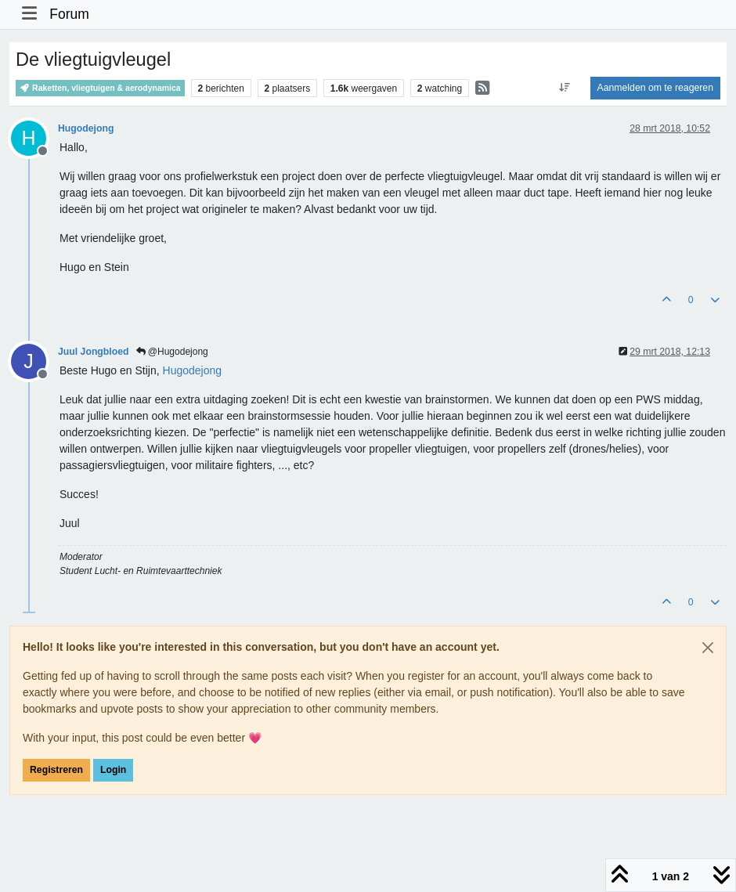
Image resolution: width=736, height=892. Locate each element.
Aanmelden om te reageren (655, 87)
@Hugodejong (172, 351)
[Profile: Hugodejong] (192, 370)
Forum (69, 14)
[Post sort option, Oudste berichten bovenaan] (564, 88)
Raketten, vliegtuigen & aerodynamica (100, 88)
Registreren (56, 769)
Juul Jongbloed (93, 351)
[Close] (708, 648)
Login (113, 769)
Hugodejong (86, 128)
